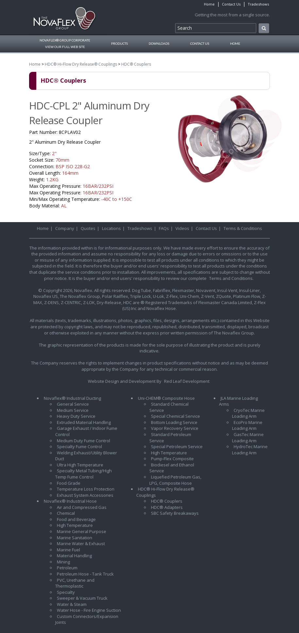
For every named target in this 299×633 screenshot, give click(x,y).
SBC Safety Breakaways (175, 513)
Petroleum (67, 568)
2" (54, 153)
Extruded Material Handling (84, 422)
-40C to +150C (116, 199)
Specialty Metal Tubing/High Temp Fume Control (83, 474)
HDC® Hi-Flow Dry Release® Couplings (81, 64)
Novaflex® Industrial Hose (70, 501)
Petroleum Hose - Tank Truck (85, 574)
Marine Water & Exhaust (81, 543)
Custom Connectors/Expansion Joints (86, 619)
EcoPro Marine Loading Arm (247, 425)
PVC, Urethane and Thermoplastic (74, 583)
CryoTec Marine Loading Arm (248, 413)
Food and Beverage (76, 519)
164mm (70, 173)
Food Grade (68, 483)
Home (209, 4)
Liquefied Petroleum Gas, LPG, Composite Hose (175, 480)
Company (64, 228)
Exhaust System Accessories (85, 495)
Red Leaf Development (186, 381)
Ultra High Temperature (80, 465)
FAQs (164, 228)
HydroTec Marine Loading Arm (250, 450)
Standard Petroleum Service (170, 437)
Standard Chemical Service (169, 407)
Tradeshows (258, 4)
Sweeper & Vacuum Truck (82, 598)
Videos (182, 228)
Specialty (66, 592)
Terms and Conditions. (231, 278)
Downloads (159, 43)
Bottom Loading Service (174, 422)
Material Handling (74, 556)
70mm (62, 160)
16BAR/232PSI (98, 186)
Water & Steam (72, 604)
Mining (63, 562)
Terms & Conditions (243, 228)
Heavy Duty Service (76, 416)
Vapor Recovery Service (174, 428)
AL (64, 206)
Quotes (88, 228)
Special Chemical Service (175, 416)
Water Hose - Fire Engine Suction (89, 610)
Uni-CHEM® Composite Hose (166, 398)
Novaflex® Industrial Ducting (72, 398)
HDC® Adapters (167, 507)
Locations (111, 228)
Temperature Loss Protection (85, 489)
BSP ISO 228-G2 (73, 166)
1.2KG (52, 179)
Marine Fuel (68, 550)
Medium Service (73, 410)
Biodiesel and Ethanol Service (171, 468)
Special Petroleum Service (177, 446)
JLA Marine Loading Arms (238, 401)
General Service (73, 404)
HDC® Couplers (136, 64)
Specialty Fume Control (79, 446)
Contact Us (231, 4)
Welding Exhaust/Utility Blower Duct (86, 456)
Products (119, 43)
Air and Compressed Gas (82, 507)
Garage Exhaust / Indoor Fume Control (86, 431)
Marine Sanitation (74, 538)
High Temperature (75, 525)
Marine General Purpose (81, 531)
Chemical (66, 513)
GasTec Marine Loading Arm (248, 437)
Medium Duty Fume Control (83, 441)
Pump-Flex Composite (172, 459)
